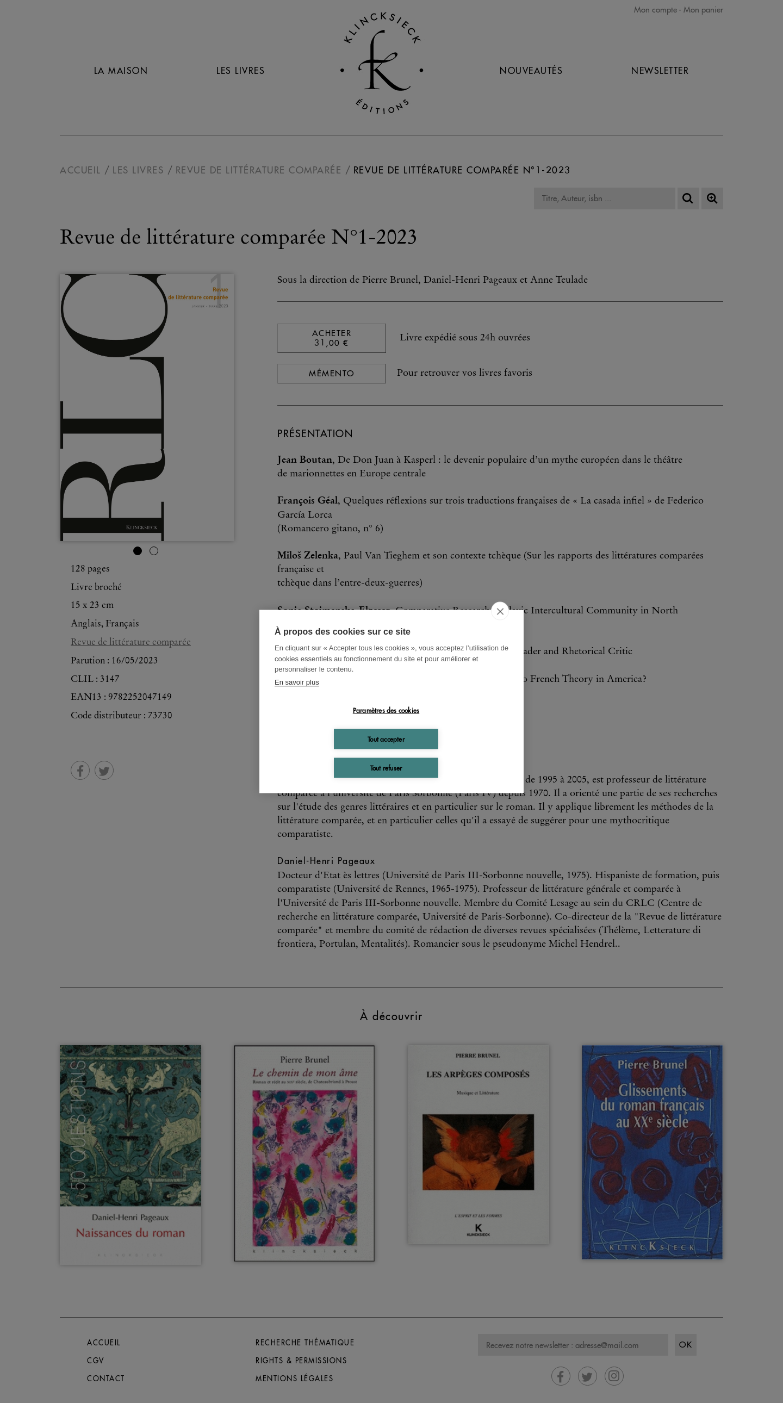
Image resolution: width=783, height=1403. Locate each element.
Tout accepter (386, 739)
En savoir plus (297, 682)
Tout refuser (386, 767)
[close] (500, 611)
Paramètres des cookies (386, 710)
